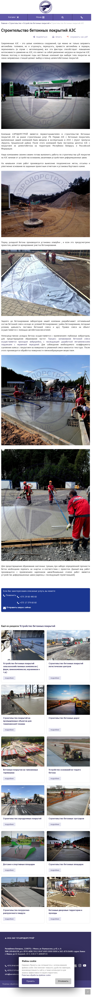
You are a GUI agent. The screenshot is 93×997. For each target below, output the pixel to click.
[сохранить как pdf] (77, 36)
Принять (30, 981)
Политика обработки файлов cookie (36, 975)
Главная (4, 23)
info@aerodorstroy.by (13, 974)
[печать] (57, 36)
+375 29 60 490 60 (27, 596)
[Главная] (46, 7)
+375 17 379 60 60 (27, 602)
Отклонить (63, 981)
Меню (40, 17)
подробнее (9, 678)
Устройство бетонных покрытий (36, 23)
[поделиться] (40, 36)
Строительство (15, 23)
